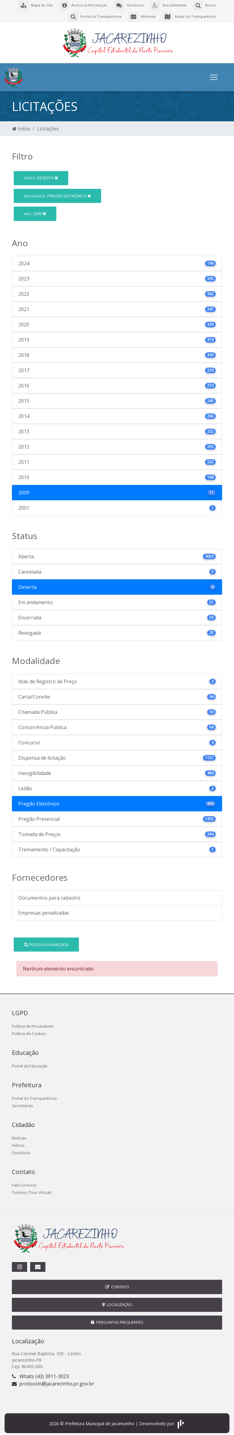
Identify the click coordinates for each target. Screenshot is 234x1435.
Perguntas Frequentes (117, 1319)
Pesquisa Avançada (46, 941)
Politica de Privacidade (33, 1023)
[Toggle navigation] (214, 74)
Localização (117, 1302)
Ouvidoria (21, 1150)
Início (21, 126)
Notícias (19, 1135)
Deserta (41, 175)
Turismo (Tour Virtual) (31, 1189)
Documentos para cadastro (49, 895)
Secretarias (22, 1103)
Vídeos (18, 1142)
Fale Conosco (24, 1182)
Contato (117, 1284)
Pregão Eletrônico (57, 193)
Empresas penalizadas (43, 910)
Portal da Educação (30, 1063)
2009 (35, 211)
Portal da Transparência (34, 1095)
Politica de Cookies (29, 1030)
